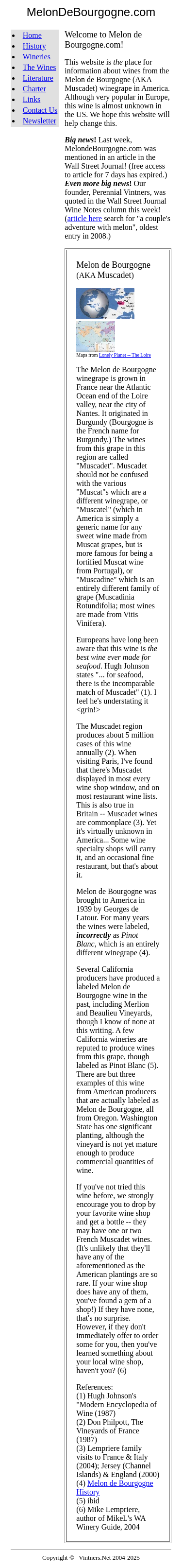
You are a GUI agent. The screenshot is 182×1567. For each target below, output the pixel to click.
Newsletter (39, 121)
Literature (38, 78)
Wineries (36, 56)
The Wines (39, 67)
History (34, 46)
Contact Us (40, 110)
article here (84, 218)
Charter (34, 89)
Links (31, 99)
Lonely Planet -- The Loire (125, 355)
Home (32, 35)
